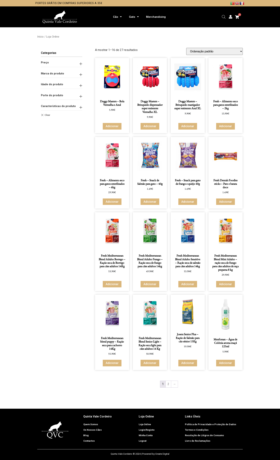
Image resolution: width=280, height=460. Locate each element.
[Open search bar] (224, 17)
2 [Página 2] (168, 384)
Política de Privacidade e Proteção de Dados (210, 424)
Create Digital (162, 453)
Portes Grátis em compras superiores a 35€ (68, 3)
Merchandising (156, 17)
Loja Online (145, 424)
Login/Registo (146, 429)
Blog (86, 435)
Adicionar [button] (112, 126)
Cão (117, 17)
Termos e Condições (196, 429)
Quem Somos (90, 424)
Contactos (89, 440)
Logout (142, 440)
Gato (134, 17)
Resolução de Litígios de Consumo (204, 435)
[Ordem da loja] (214, 51)
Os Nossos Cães (92, 429)
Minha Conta (145, 435)
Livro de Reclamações (197, 440)
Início (40, 36)
